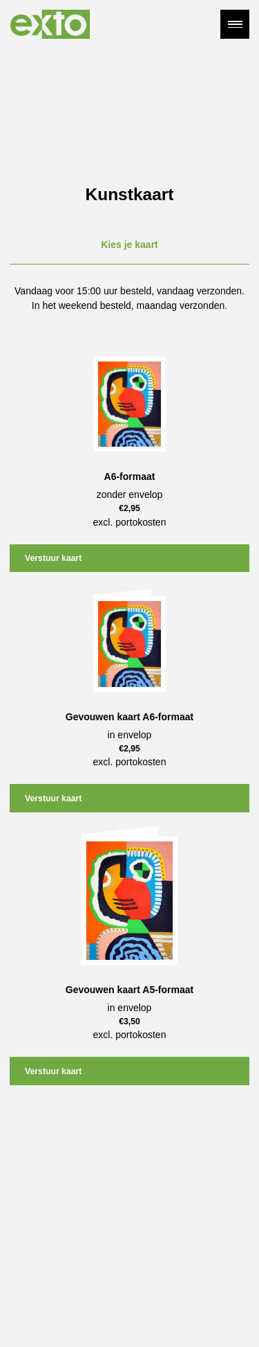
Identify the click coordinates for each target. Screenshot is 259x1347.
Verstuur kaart (53, 558)
